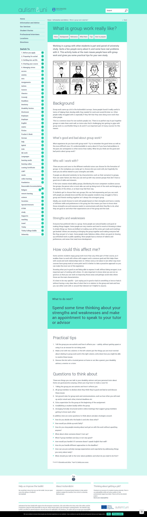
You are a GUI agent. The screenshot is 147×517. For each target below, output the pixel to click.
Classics (32, 93)
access (32, 71)
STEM (32, 208)
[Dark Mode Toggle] (141, 511)
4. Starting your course (32, 63)
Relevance (74, 37)
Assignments (32, 82)
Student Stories (26, 30)
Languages (32, 156)
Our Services (25, 26)
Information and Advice (29, 22)
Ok (109, 514)
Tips (91, 37)
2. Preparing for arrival (32, 56)
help (32, 141)
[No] (145, 514)
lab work (32, 152)
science (32, 197)
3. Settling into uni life (32, 60)
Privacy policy (117, 514)
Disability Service (32, 108)
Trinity (32, 227)
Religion (31, 190)
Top (73, 478)
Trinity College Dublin (32, 230)
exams (32, 126)
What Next (83, 37)
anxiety (32, 75)
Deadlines (32, 100)
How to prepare (100, 37)
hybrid (32, 145)
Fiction (32, 130)
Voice (56, 37)
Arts (32, 78)
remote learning (32, 193)
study (32, 212)
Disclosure (32, 112)
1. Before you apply (32, 52)
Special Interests (32, 204)
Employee (32, 115)
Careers (32, 89)
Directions (24, 42)
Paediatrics (32, 182)
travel (32, 223)
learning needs (32, 160)
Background (64, 37)
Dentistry (32, 104)
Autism (32, 86)
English (32, 123)
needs (32, 175)
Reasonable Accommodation (32, 186)
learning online (32, 164)
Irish (32, 149)
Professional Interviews (29, 34)
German (32, 138)
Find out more (60, 494)
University (32, 234)
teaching (32, 219)
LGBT (32, 171)
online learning (32, 178)
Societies (32, 201)
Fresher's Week (32, 134)
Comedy (32, 97)
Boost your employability (101, 498)
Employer (32, 119)
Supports (32, 215)
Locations (24, 38)
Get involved (22, 494)
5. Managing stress (32, 67)
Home (22, 19)
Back (124, 20)
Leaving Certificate (32, 167)
